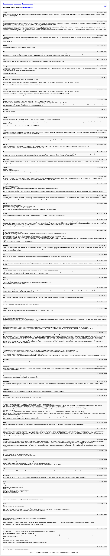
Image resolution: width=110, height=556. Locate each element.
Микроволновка (27, 7)
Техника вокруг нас (27, 3)
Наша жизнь (17, 3)
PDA (105, 6)
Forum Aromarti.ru (8, 3)
